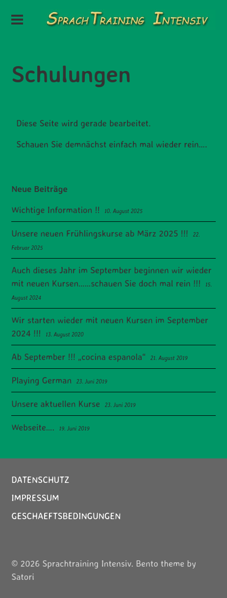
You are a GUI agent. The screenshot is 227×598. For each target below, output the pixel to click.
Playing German (41, 380)
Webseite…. (32, 427)
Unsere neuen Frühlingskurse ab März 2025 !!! (99, 233)
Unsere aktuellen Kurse (55, 403)
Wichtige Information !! (55, 209)
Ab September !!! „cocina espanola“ (78, 356)
